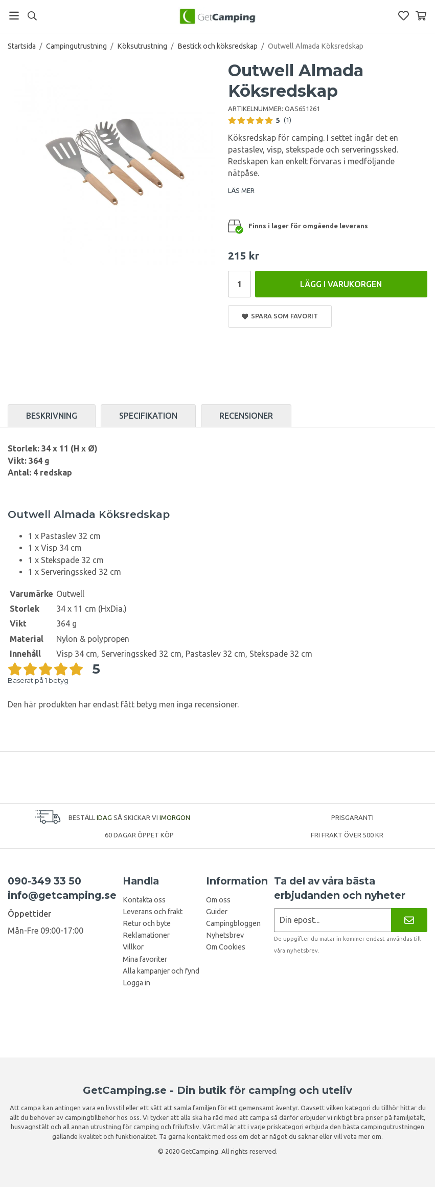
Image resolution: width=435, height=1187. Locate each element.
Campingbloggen (233, 923)
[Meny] (14, 15)
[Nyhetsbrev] (409, 920)
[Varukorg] (421, 15)
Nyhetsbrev (225, 935)
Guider (216, 912)
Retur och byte (147, 923)
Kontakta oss (144, 900)
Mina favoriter (145, 959)
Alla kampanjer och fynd (161, 971)
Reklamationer (146, 935)
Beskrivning (51, 415)
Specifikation (148, 415)
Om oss (218, 900)
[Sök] (32, 15)
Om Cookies (225, 947)
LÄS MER (241, 190)
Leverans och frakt (152, 912)
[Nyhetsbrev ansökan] (332, 920)
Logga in (136, 983)
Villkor (133, 947)
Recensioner (246, 415)
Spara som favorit (280, 316)
